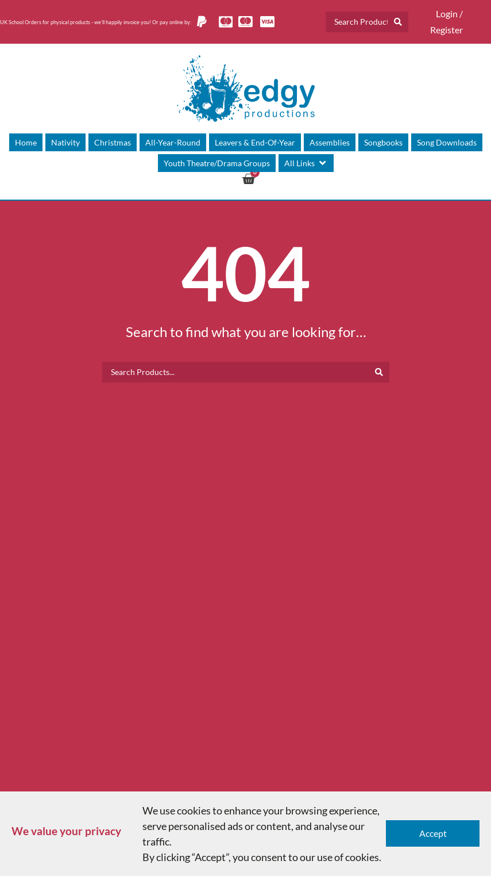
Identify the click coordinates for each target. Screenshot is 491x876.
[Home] (25, 142)
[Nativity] (65, 142)
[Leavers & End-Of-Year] (255, 142)
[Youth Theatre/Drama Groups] (217, 163)
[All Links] (306, 163)
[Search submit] (398, 22)
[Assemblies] (329, 142)
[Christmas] (112, 142)
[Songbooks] (383, 142)
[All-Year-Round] (173, 142)
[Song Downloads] (446, 142)
